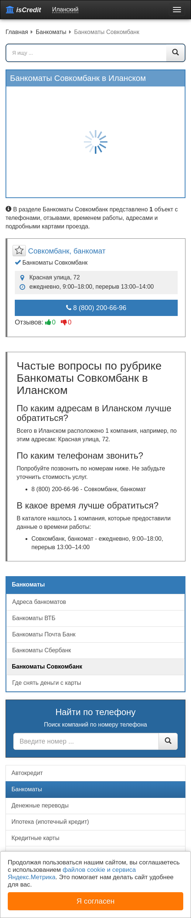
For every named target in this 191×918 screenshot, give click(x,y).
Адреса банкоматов (39, 602)
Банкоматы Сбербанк (41, 650)
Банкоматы (26, 789)
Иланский (65, 9)
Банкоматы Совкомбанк (47, 666)
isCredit (23, 10)
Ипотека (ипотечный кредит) (50, 822)
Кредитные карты (35, 838)
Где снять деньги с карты (46, 683)
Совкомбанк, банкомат (67, 251)
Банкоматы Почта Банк (43, 634)
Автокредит (27, 773)
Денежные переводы (40, 805)
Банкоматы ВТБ (33, 618)
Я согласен (95, 901)
